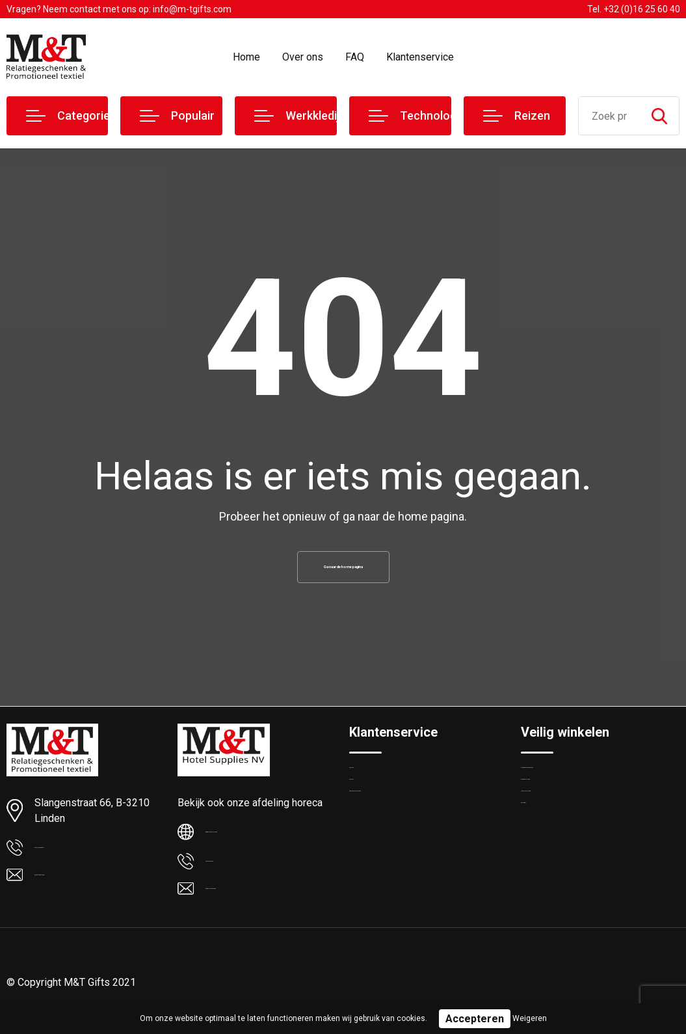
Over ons (302, 57)
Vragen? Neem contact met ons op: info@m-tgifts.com (119, 9)
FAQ (354, 57)
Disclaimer (543, 870)
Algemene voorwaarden (571, 786)
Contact (366, 814)
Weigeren (529, 1018)
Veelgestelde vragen (392, 842)
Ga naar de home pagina (343, 572)
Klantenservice (420, 57)
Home (246, 57)
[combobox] (609, 116)
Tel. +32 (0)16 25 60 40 (633, 9)
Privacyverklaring (556, 842)
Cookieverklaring (556, 814)
